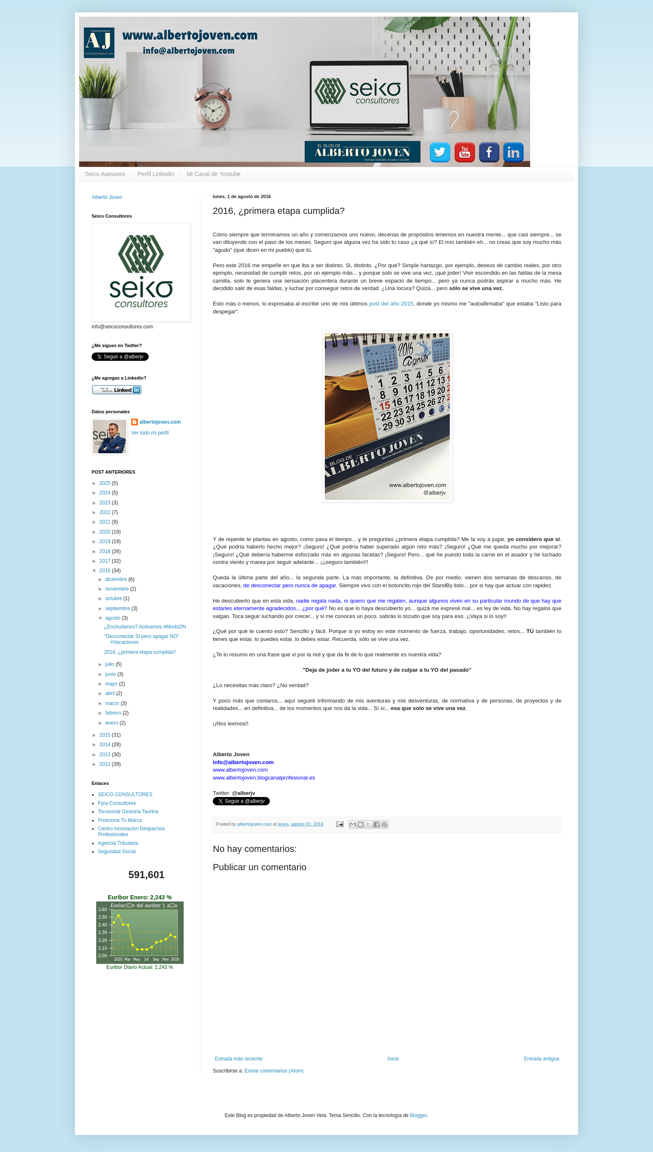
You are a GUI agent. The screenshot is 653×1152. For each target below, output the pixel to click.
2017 (106, 561)
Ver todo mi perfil (150, 433)
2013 (106, 754)
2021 (106, 522)
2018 (106, 551)
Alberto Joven (107, 197)
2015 (106, 735)
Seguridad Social (117, 851)
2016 (106, 571)
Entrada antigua (541, 1059)
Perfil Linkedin (156, 174)
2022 (106, 512)
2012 (106, 764)
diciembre (116, 579)
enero (112, 723)
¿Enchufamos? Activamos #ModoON (145, 627)
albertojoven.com (160, 422)
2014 (106, 744)
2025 (106, 483)
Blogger (418, 1115)
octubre (114, 598)
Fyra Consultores (117, 803)
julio (110, 664)
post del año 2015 (391, 303)
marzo (113, 703)
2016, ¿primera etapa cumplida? (140, 652)
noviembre (117, 589)
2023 (106, 503)
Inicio (393, 1059)
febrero (113, 713)
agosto (113, 618)
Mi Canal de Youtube (213, 174)
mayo (112, 684)
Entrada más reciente (238, 1059)
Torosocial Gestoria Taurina (128, 811)
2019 (106, 541)
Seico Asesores (105, 174)
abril (110, 693)
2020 (106, 532)
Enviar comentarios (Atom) (274, 1071)
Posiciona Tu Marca (120, 820)
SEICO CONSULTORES (125, 794)
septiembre (118, 608)
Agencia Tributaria (118, 843)
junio (111, 674)
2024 (106, 493)
